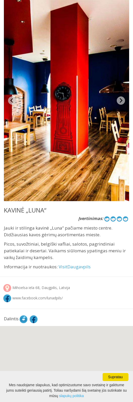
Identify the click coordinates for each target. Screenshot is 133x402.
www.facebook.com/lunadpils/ (37, 297)
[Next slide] (121, 100)
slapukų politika (71, 396)
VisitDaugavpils (75, 267)
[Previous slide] (12, 100)
